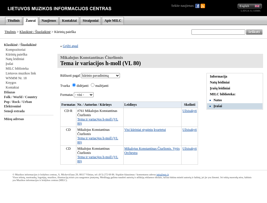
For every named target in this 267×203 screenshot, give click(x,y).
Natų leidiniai (15, 59)
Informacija (218, 76)
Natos (218, 100)
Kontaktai (69, 21)
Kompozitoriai (15, 50)
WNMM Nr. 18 (16, 78)
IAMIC (257, 10)
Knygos (11, 83)
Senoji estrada (14, 111)
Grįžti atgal (70, 46)
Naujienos (49, 21)
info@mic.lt (162, 174)
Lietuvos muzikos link (21, 73)
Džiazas (9, 92)
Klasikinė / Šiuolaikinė (35, 32)
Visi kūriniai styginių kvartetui (145, 130)
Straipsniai (90, 21)
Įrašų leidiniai (220, 88)
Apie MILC (112, 21)
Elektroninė (12, 106)
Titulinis (14, 21)
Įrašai (9, 64)
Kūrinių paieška (16, 54)
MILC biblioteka (17, 68)
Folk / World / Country (20, 97)
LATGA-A (246, 10)
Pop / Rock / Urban (18, 102)
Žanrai (31, 21)
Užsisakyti (189, 111)
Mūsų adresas (14, 119)
